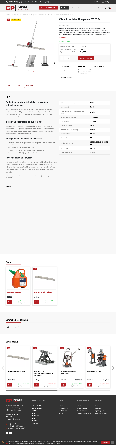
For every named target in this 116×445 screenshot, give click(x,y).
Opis (9, 86)
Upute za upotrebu (13, 327)
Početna (8, 15)
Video (18, 86)
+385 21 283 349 (82, 69)
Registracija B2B (99, 411)
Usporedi (22, 303)
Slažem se (105, 442)
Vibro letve (50, 15)
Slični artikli (29, 86)
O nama (74, 8)
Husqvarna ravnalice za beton (43, 292)
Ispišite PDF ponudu (65, 77)
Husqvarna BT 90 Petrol (94, 371)
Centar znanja (92, 8)
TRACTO (34, 411)
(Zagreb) (14, 2)
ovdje (7, 443)
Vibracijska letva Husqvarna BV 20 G (65, 15)
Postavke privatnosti (101, 413)
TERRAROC (35, 423)
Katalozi (100, 8)
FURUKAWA (35, 416)
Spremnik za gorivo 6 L (14, 292)
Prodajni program (16, 15)
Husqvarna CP (26, 15)
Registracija (98, 408)
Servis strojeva (82, 8)
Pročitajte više (62, 37)
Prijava (96, 406)
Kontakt (96, 2)
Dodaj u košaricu (86, 58)
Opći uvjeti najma (82, 411)
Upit (105, 58)
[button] (33, 71)
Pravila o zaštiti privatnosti (84, 413)
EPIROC (34, 418)
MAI (33, 413)
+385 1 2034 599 (82, 71)
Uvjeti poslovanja (82, 408)
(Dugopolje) (33, 2)
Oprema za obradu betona (39, 15)
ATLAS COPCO (36, 406)
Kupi (9, 302)
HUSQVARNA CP (37, 408)
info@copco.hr (82, 73)
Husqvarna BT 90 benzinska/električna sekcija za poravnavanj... (43, 373)
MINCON (34, 421)
